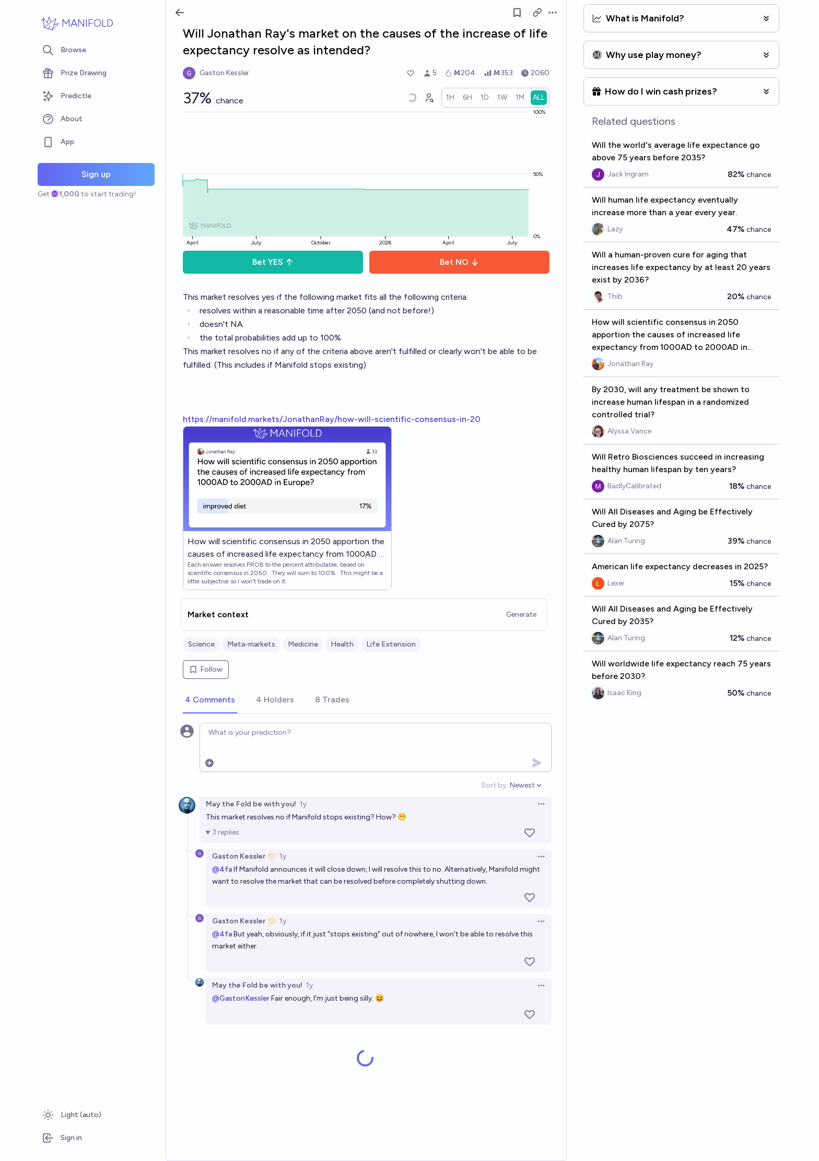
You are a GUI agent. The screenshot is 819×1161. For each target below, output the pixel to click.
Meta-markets (251, 644)
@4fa (222, 869)
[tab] (210, 700)
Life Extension (391, 644)
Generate (521, 614)
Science (201, 644)
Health (342, 644)
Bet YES (273, 262)
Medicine (303, 644)
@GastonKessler (241, 998)
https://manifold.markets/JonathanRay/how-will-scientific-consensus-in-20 (332, 419)
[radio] (450, 97)
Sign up (96, 174)
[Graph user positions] (428, 97)
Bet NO (459, 262)
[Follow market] (517, 12)
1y (303, 804)
